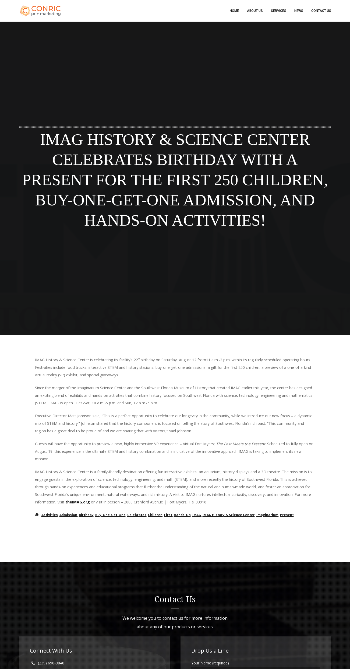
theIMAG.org (77, 502)
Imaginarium (267, 515)
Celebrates (136, 515)
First (168, 515)
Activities (49, 515)
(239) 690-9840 (51, 663)
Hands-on (182, 515)
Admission (68, 515)
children (155, 515)
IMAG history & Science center (229, 515)
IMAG (196, 515)
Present (287, 515)
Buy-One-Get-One (110, 515)
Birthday (86, 515)
